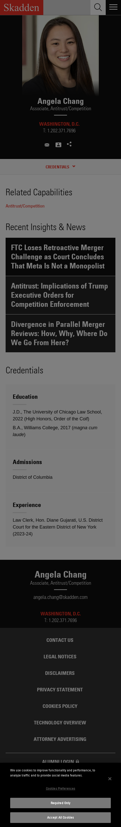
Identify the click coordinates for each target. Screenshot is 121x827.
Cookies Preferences (60, 788)
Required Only (61, 803)
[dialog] (60, 795)
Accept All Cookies (60, 817)
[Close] (109, 778)
